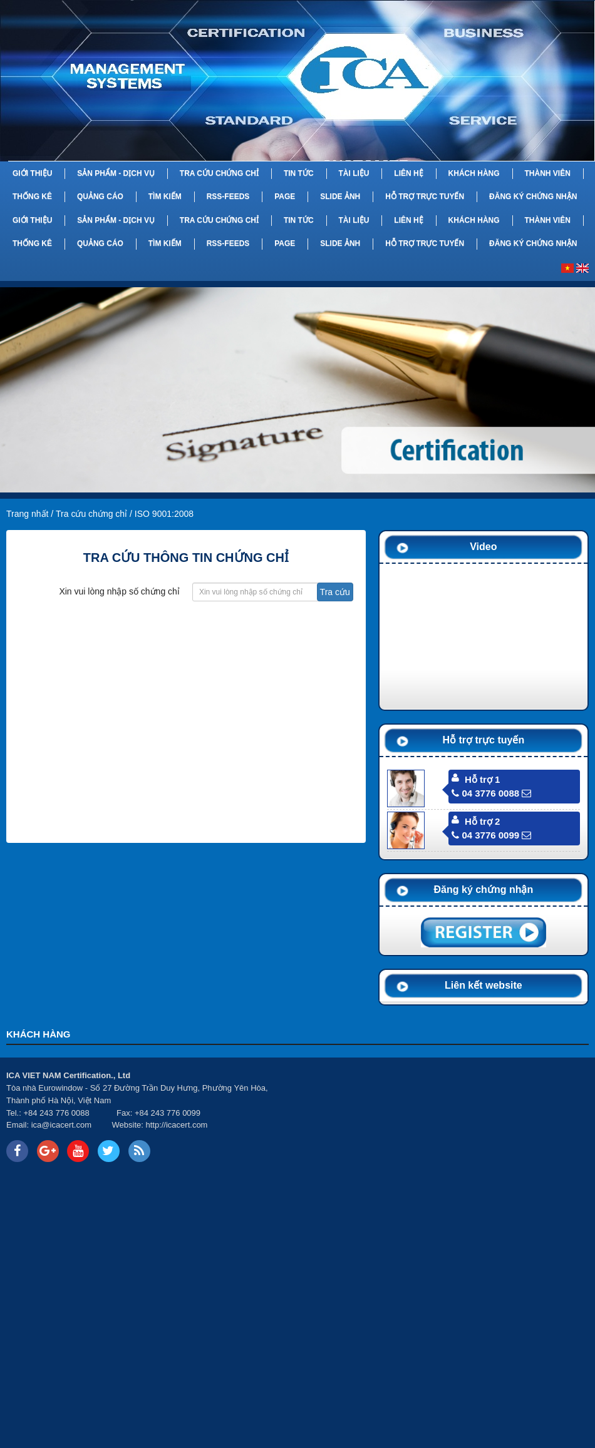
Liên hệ (408, 173)
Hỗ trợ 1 (482, 779)
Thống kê (32, 196)
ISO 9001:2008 (164, 514)
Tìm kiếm (165, 196)
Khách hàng (474, 173)
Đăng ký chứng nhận (533, 196)
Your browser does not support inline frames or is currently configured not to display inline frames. (446, 1117)
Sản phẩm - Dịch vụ (116, 173)
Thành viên (547, 173)
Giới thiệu (32, 173)
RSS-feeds (228, 196)
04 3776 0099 (485, 835)
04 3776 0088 (485, 793)
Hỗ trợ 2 (482, 821)
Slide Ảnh (340, 196)
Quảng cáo (100, 196)
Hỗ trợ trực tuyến (424, 196)
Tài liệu (353, 173)
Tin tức (299, 173)
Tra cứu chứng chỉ (219, 173)
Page (284, 196)
